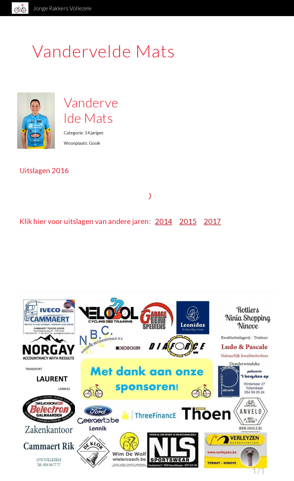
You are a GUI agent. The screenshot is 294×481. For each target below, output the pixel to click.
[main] (103, 51)
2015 (188, 221)
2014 (163, 221)
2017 (212, 221)
